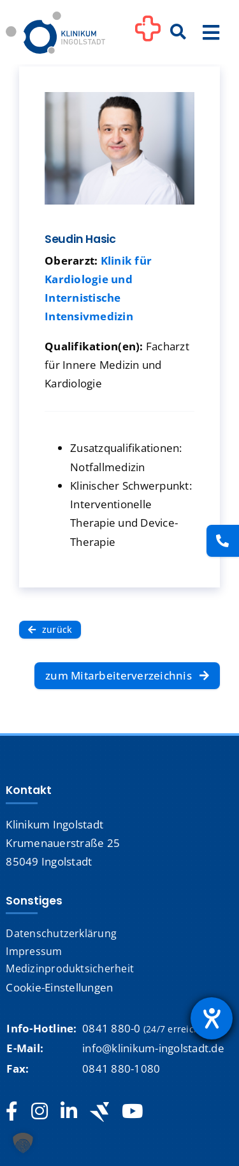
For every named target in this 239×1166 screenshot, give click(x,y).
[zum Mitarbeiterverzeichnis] (127, 675)
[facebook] (12, 1111)
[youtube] (132, 1111)
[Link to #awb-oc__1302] (148, 34)
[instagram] (39, 1111)
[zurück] (50, 629)
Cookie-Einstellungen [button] (59, 987)
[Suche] (178, 32)
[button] (23, 1143)
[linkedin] (69, 1111)
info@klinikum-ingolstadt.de (153, 1048)
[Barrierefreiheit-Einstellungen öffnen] (212, 1018)
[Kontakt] (222, 541)
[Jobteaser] (99, 1112)
